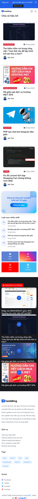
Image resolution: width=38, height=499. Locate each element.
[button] (34, 11)
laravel (12, 458)
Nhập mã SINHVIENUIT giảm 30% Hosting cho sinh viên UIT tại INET (17, 312)
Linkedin (6, 486)
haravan (5, 466)
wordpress (27, 462)
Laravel (6, 171)
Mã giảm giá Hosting (10, 88)
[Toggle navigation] (31, 11)
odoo (4, 458)
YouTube (6, 489)
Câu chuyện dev (9, 44)
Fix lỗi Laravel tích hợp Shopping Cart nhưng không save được (17, 178)
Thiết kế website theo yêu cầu (12, 438)
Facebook (6, 480)
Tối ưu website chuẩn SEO (11, 443)
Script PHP (7, 128)
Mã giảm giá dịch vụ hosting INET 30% (17, 93)
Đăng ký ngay (19, 205)
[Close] (35, 2)
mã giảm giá (7, 462)
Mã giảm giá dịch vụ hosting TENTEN (18, 361)
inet (20, 458)
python (17, 462)
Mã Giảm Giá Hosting (9, 446)
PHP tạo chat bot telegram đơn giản (18, 133)
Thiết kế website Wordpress (11, 440)
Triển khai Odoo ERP (9, 435)
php (26, 458)
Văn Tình (11, 58)
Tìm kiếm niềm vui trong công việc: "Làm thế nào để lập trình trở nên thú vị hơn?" (18, 51)
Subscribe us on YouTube (12, 285)
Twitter (5, 483)
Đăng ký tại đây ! (18, 5)
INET (30, 495)
